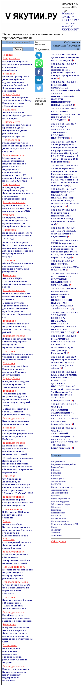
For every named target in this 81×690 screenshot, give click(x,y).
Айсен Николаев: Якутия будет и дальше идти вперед (17, 114)
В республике (57, 467)
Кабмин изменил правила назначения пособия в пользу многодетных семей (15, 448)
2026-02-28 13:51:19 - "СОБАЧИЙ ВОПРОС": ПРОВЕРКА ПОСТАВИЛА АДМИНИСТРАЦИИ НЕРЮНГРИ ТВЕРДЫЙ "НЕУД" (64, 322)
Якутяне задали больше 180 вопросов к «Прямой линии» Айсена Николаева (17, 603)
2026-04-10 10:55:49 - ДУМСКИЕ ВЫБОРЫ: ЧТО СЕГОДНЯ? (65, 57)
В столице (56, 472)
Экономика (56, 535)
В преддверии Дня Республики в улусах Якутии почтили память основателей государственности (17, 191)
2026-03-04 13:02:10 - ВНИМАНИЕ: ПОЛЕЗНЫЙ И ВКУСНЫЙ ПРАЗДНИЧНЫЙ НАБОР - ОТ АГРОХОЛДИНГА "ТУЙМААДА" (64, 298)
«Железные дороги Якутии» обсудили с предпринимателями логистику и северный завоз (16, 397)
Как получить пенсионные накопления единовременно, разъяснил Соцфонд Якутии (14, 654)
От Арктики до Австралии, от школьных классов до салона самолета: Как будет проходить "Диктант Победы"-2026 (17, 484)
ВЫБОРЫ (56, 484)
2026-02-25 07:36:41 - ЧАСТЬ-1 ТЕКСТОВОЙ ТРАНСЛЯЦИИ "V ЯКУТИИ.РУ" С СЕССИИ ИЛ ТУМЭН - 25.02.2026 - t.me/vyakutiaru (64, 438)
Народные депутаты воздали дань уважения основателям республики (17, 64)
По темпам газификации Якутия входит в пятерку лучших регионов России (17, 572)
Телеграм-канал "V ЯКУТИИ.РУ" (70, 26)
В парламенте (58, 461)
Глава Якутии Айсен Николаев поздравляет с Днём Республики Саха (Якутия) (17, 146)
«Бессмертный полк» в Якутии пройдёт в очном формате (16, 543)
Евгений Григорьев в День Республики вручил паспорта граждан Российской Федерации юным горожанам (15, 82)
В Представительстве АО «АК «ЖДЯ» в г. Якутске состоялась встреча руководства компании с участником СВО (17, 633)
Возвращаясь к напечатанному (58, 480)
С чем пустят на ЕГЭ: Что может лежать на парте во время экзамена (16, 588)
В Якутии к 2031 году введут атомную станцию (15, 513)
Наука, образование (60, 498)
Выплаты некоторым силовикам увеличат (15, 421)
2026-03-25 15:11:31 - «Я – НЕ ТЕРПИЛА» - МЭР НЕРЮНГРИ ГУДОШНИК (65, 232)
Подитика (56, 509)
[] (74, 60)
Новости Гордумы (60, 501)
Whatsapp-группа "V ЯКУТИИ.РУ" (70, 16)
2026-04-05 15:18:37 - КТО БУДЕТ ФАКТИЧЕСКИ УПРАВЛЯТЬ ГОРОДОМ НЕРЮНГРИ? (64, 130)
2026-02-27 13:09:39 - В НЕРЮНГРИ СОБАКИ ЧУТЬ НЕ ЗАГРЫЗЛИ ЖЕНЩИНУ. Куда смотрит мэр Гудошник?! (64, 344)
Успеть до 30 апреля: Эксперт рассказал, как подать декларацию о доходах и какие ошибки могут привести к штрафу (17, 249)
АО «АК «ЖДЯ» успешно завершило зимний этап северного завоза (16, 281)
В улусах (55, 475)
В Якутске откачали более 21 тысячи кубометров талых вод (16, 411)
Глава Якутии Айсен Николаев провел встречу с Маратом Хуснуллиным (15, 369)
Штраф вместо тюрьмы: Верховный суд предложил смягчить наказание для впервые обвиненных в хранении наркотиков (17, 465)
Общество (56, 507)
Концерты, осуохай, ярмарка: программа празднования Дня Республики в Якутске (16, 220)
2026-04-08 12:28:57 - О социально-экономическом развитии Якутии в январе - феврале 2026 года (65, 71)
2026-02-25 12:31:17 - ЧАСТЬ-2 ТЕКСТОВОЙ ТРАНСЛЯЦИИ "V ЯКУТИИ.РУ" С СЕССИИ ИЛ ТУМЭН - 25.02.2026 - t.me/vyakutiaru (64, 414)
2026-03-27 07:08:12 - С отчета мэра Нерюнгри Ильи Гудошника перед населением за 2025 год (64, 217)
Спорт (54, 527)
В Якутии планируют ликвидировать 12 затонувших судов (15, 382)
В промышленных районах (64, 464)
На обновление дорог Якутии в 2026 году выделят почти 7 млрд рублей (16, 326)
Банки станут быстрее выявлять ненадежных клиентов (16, 294)
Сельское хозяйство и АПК (64, 524)
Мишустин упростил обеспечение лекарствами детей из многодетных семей (16, 557)
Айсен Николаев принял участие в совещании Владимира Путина (17, 355)
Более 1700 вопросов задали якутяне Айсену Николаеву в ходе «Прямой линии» (17, 100)
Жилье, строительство (62, 487)
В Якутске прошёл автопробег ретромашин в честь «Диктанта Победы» (17, 433)
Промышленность (60, 521)
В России (55, 470)
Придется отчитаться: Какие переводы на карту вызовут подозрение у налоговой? (16, 673)
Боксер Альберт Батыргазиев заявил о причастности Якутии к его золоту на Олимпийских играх (17, 528)
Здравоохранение (59, 492)
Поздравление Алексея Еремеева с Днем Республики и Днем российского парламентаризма (16, 129)
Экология (55, 532)
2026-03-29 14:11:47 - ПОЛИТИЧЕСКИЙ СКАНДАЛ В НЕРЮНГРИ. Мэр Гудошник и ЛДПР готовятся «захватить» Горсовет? (65, 198)
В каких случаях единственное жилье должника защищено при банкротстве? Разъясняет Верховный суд (16, 309)
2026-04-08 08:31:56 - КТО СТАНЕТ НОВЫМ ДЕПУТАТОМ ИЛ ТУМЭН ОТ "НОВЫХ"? (65, 114)
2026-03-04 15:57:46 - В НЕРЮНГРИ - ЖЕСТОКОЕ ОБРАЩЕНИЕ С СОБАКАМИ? (64, 279)
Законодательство (59, 490)
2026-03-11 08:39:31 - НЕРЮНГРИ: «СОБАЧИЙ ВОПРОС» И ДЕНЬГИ (65, 265)
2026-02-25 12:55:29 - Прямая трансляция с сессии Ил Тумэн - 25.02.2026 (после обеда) (65, 362)
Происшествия (58, 518)
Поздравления (58, 512)
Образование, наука (60, 504)
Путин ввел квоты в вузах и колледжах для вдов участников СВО (16, 206)
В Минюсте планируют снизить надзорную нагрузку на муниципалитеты (16, 342)
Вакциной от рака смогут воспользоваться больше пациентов (17, 501)
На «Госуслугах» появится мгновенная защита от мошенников (17, 616)
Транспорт (56, 529)
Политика (56, 515)
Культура (55, 495)
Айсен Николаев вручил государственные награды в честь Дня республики (17, 266)
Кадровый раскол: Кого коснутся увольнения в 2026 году (17, 234)
